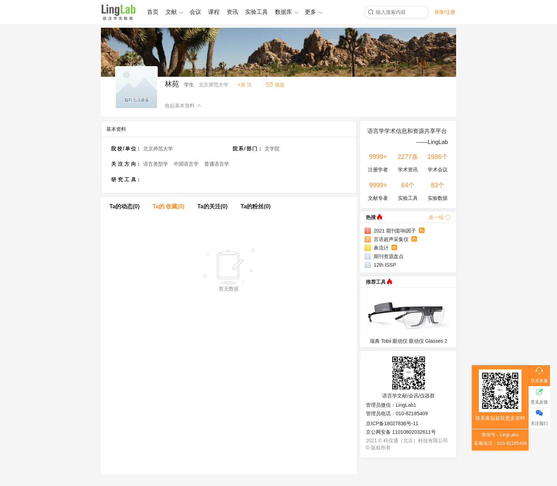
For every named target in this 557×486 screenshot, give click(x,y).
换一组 (439, 217)
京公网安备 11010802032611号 (401, 432)
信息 (280, 84)
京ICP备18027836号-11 (392, 423)
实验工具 (256, 12)
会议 (195, 12)
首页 (152, 12)
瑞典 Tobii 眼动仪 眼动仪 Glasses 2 (409, 341)
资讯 (232, 12)
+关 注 (245, 84)
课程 (214, 12)
